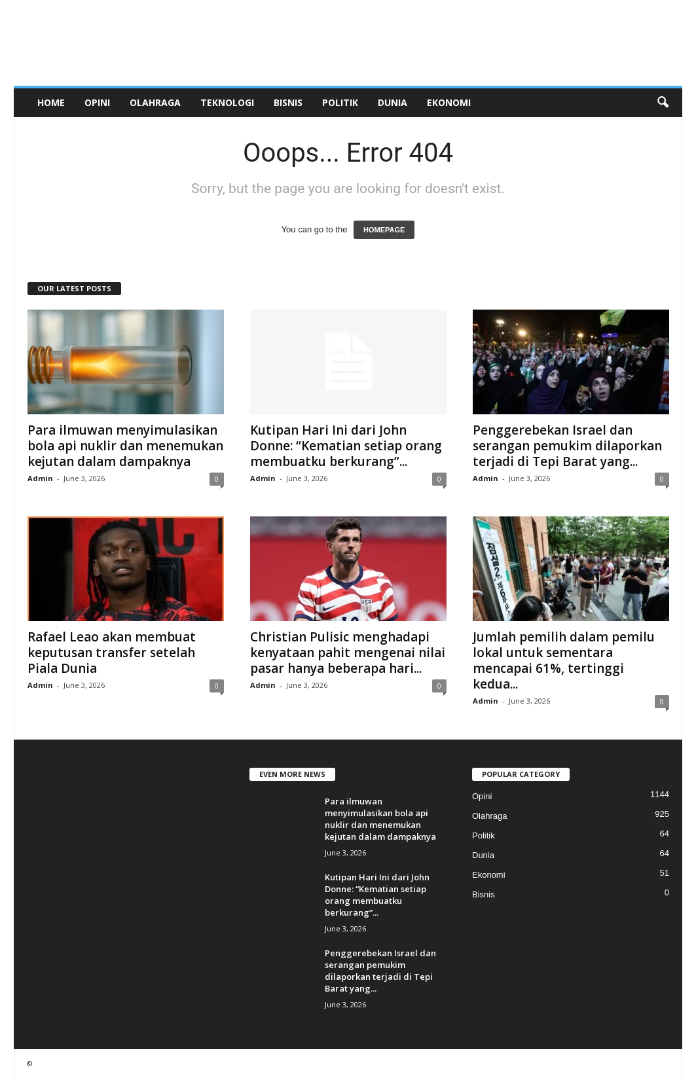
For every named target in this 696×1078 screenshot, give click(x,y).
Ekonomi (449, 102)
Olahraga (155, 102)
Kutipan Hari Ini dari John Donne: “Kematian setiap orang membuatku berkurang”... (346, 446)
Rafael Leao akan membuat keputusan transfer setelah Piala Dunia (111, 652)
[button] (662, 102)
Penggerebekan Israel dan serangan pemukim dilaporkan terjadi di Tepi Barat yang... (567, 446)
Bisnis (288, 102)
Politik (340, 102)
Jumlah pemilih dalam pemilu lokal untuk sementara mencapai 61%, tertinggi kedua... (564, 660)
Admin (40, 478)
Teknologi (227, 102)
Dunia (392, 102)
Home (51, 102)
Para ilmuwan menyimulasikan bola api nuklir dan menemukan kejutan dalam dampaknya (125, 446)
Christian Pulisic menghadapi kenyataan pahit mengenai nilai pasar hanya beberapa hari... (347, 652)
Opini (97, 102)
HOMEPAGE (384, 230)
